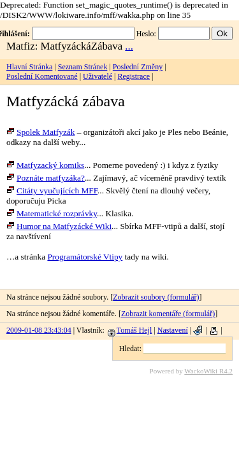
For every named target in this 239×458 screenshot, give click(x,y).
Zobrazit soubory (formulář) (156, 297)
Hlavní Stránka (29, 66)
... (129, 46)
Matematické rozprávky (51, 213)
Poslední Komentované (42, 76)
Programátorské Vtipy (84, 256)
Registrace (133, 76)
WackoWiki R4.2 (208, 371)
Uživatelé (97, 76)
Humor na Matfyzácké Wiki (59, 226)
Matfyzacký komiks (45, 165)
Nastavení (172, 330)
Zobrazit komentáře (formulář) (168, 313)
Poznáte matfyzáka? (45, 178)
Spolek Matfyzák (40, 132)
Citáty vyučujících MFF (52, 190)
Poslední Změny (138, 66)
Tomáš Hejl (130, 330)
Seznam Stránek (83, 66)
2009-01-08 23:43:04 (38, 330)
